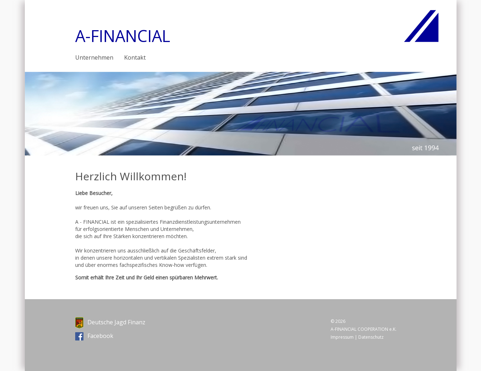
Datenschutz (371, 337)
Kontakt (135, 57)
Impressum (342, 337)
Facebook (94, 336)
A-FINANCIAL (122, 36)
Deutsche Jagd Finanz (110, 322)
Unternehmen (94, 57)
